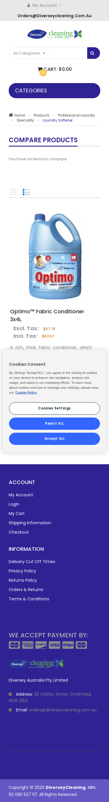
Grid (13, 192)
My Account (47, 5)
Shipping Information (30, 523)
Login (14, 504)
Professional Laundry (76, 115)
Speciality (25, 120)
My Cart (17, 513)
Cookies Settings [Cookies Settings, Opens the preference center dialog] (54, 408)
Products (41, 115)
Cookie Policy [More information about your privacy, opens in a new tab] (26, 392)
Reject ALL (54, 423)
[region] (54, 401)
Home (20, 115)
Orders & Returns (26, 589)
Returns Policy (23, 580)
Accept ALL (54, 438)
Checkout (19, 532)
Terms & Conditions (29, 599)
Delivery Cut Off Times (32, 561)
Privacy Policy (22, 571)
